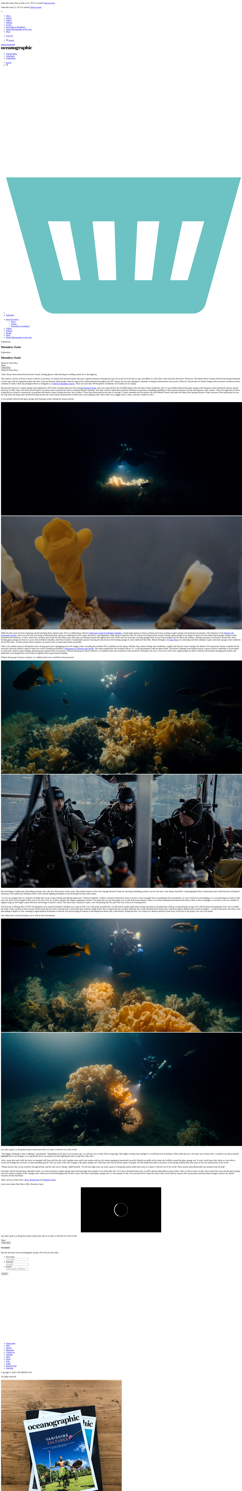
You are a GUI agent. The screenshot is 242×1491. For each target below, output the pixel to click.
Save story (6, 368)
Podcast (9, 23)
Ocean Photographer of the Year (19, 29)
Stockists (9, 1368)
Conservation (11, 54)
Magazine (10, 1350)
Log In (8, 62)
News (8, 16)
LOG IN (9, 36)
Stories (9, 18)
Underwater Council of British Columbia (104, 633)
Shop (8, 32)
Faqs (8, 1361)
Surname (9, 1262)
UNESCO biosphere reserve (63, 384)
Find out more (49, 3)
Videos (9, 20)
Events (9, 25)
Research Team (90, 388)
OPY (8, 1346)
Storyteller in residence (20, 326)
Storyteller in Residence (15, 27)
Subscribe (10, 315)
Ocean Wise (173, 640)
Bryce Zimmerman (32, 1180)
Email (9, 1267)
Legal (8, 1364)
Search (10, 40)
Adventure (10, 56)
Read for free (11, 1366)
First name (10, 1257)
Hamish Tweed (49, 1180)
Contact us (10, 1352)
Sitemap (9, 1355)
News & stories (12, 319)
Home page (10, 1343)
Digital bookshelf (8, 45)
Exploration (11, 58)
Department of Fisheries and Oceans (79, 648)
